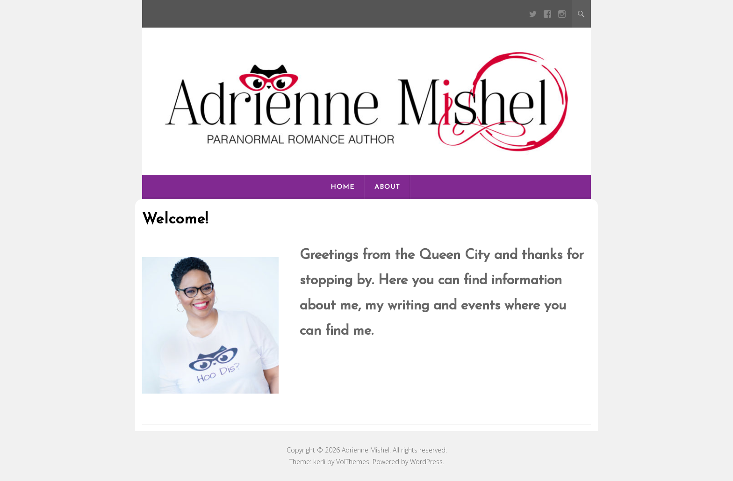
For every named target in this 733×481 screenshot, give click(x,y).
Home (342, 187)
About (387, 187)
